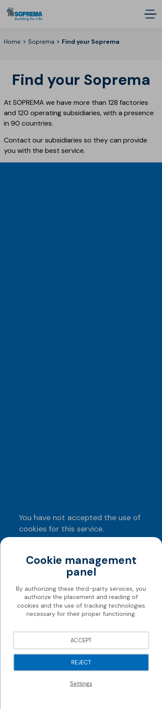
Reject (81, 662)
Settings (81, 683)
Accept (81, 640)
